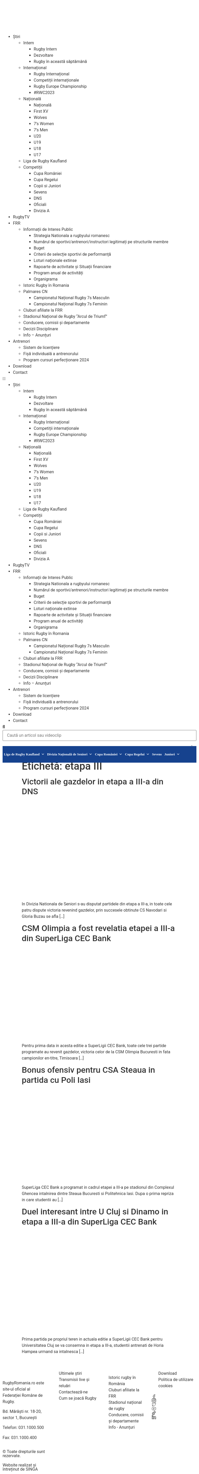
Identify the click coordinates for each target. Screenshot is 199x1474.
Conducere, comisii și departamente (56, 322)
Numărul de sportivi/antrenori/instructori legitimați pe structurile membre (101, 241)
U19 (37, 142)
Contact (20, 372)
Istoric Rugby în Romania (46, 285)
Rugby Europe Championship (60, 86)
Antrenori (21, 341)
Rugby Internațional (51, 73)
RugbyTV (21, 216)
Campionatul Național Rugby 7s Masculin (71, 297)
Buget (39, 248)
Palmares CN (35, 291)
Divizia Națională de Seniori (70, 754)
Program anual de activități (58, 272)
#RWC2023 (44, 92)
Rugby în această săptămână (60, 61)
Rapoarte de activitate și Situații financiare (72, 266)
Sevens (40, 192)
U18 (37, 148)
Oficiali (40, 204)
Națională (32, 98)
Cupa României (48, 173)
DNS (38, 198)
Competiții (32, 167)
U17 (37, 154)
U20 (37, 136)
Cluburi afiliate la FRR (42, 310)
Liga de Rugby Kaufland (45, 161)
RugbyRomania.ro (19, 1382)
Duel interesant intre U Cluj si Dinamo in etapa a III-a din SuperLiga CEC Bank (95, 1216)
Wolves (40, 117)
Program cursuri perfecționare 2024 (56, 359)
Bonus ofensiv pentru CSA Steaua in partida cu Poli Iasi (88, 1075)
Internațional (35, 67)
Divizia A (41, 210)
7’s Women (44, 123)
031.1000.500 (31, 1427)
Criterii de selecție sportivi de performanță (72, 254)
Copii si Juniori (47, 185)
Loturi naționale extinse (55, 260)
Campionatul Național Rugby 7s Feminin (70, 304)
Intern (28, 42)
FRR (16, 223)
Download (22, 366)
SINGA (32, 1469)
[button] (99, 379)
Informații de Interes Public (48, 229)
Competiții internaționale (56, 80)
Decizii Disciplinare (40, 328)
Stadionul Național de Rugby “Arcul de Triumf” (65, 316)
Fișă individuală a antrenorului (50, 353)
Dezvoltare (43, 55)
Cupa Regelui (46, 179)
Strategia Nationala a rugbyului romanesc (72, 235)
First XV (41, 111)
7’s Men (41, 129)
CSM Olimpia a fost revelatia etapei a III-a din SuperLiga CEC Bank (98, 933)
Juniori (172, 754)
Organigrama (46, 279)
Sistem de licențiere (41, 347)
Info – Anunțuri (37, 335)
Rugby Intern (45, 49)
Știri (16, 36)
